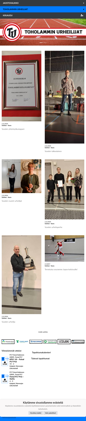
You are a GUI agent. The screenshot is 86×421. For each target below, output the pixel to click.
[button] (6, 32)
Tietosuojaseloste (9, 417)
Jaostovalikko (44, 3)
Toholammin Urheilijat (44, 9)
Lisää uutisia (43, 332)
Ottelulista (7, 390)
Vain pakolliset (50, 413)
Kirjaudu (43, 15)
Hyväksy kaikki (35, 413)
